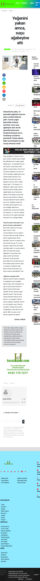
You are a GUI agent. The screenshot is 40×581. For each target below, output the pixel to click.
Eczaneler (4, 533)
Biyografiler (4, 557)
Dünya (3, 517)
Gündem (24, 3)
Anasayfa (4, 10)
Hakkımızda (4, 478)
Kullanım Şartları (22, 478)
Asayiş (11, 10)
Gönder (24, 421)
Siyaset (3, 520)
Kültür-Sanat (5, 511)
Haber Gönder (21, 482)
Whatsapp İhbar (22, 480)
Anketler (3, 555)
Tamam (28, 579)
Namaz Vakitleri (6, 531)
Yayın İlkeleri (4, 480)
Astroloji (3, 561)
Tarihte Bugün (5, 537)
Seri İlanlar (4, 541)
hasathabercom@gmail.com (11, 402)
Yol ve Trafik (4, 528)
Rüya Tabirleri (5, 559)
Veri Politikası (5, 482)
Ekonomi (3, 513)
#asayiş (12, 383)
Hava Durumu (5, 526)
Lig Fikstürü (4, 535)
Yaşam (3, 515)
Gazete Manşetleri (6, 546)
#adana (5, 383)
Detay (20, 579)
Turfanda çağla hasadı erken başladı (36, 228)
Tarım (17, 3)
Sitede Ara (4, 553)
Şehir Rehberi (5, 544)
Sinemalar (4, 539)
